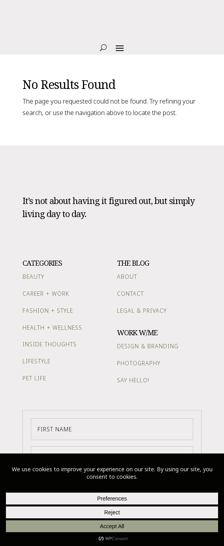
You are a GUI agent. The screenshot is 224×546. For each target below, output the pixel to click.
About (127, 276)
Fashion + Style (48, 310)
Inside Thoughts (50, 344)
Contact (130, 293)
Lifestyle (37, 361)
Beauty (33, 276)
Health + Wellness (52, 327)
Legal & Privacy (142, 310)
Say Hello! (133, 380)
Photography (138, 363)
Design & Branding (148, 346)
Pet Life (34, 378)
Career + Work (46, 293)
